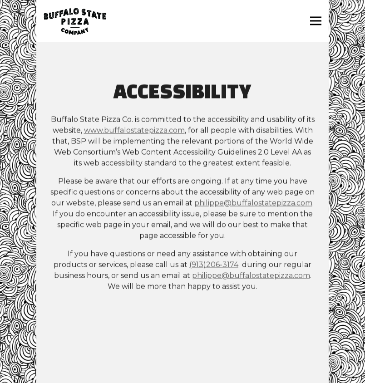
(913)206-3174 (213, 265)
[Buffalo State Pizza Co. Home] (75, 21)
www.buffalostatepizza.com (134, 131)
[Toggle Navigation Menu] (316, 21)
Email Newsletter (182, 374)
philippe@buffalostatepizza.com (253, 203)
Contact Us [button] (183, 357)
